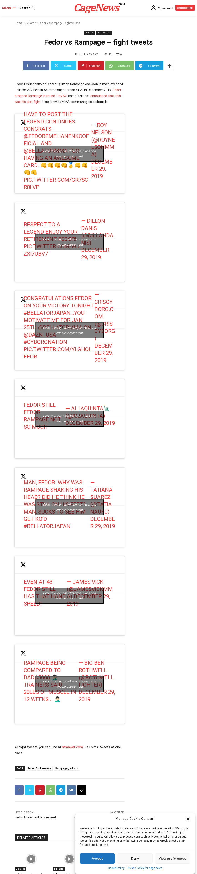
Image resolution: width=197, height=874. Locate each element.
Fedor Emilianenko (39, 768)
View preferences (172, 858)
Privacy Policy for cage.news (144, 868)
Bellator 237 (104, 33)
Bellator (30, 23)
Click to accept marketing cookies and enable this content (69, 153)
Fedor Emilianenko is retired (35, 817)
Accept (97, 858)
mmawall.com (72, 747)
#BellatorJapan (47, 313)
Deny (135, 858)
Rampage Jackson (66, 768)
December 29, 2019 (102, 168)
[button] (188, 819)
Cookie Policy (116, 868)
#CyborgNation (45, 342)
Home (18, 23)
